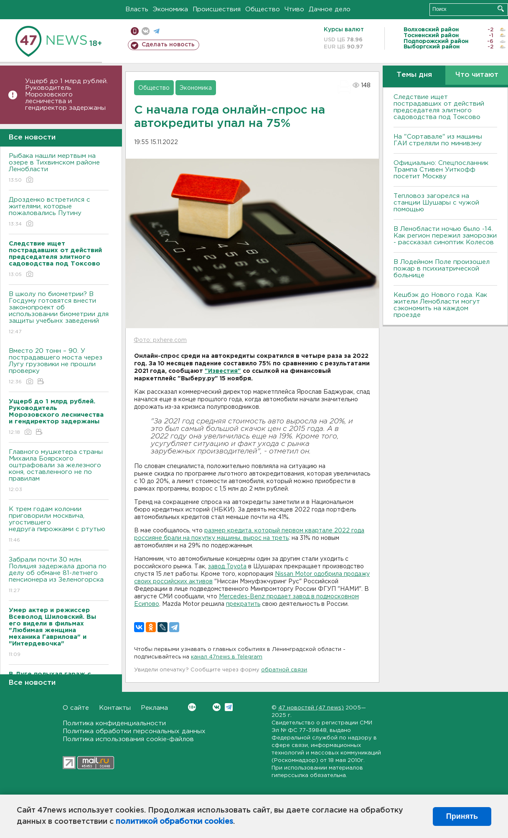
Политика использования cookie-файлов (128, 739)
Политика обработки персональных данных (134, 731)
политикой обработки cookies (174, 821)
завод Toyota (227, 566)
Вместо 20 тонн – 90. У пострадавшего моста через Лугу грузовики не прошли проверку (59, 366)
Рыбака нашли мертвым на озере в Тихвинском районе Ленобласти (59, 168)
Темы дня (414, 75)
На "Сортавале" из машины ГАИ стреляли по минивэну (438, 140)
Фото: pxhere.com (160, 340)
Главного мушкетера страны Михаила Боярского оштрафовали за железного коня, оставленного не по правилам (59, 471)
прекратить (243, 604)
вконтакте (146, 31)
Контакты (115, 708)
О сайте (76, 708)
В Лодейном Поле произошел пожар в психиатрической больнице (442, 268)
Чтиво (294, 9)
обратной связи (284, 670)
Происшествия (217, 9)
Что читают (476, 75)
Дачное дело (330, 9)
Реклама (154, 708)
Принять (462, 816)
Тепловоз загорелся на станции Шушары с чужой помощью (436, 202)
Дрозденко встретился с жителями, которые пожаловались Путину (59, 212)
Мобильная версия (135, 31)
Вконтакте (192, 707)
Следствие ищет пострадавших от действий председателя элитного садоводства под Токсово (439, 107)
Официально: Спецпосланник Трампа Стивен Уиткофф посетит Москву (441, 169)
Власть (136, 9)
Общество (262, 9)
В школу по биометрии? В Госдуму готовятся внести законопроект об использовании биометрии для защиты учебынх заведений (59, 313)
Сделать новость (168, 44)
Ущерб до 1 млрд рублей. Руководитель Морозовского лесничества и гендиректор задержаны (66, 94)
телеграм (156, 31)
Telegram (229, 707)
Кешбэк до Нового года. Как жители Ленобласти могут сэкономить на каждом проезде (440, 305)
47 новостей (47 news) (311, 708)
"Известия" (223, 371)
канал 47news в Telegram (226, 657)
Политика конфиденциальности (114, 723)
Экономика (170, 9)
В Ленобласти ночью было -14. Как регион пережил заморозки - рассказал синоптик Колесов (445, 235)
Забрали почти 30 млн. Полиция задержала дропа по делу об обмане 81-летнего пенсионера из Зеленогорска (59, 575)
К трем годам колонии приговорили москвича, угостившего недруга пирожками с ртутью (59, 525)
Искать (501, 8)
